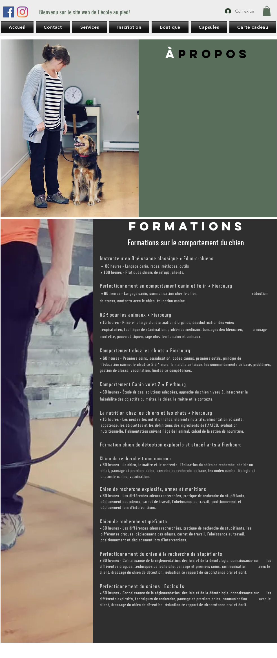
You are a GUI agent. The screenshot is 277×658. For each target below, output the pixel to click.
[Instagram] (22, 11)
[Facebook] (8, 11)
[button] (267, 11)
